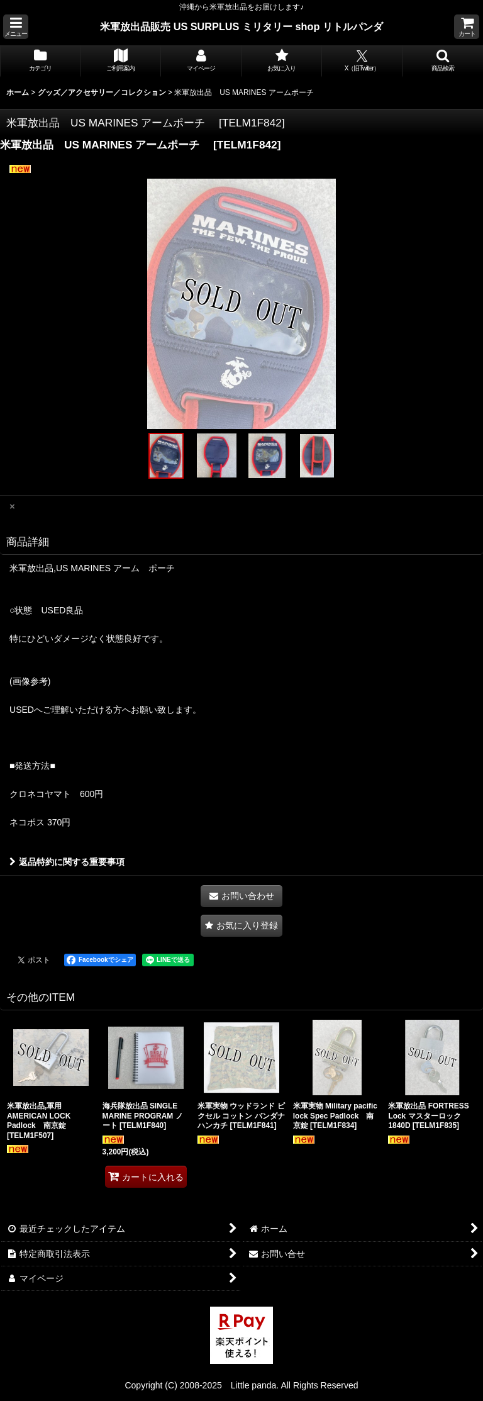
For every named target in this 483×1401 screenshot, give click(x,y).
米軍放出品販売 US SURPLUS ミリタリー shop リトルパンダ (241, 26)
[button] (15, 26)
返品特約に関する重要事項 (67, 862)
